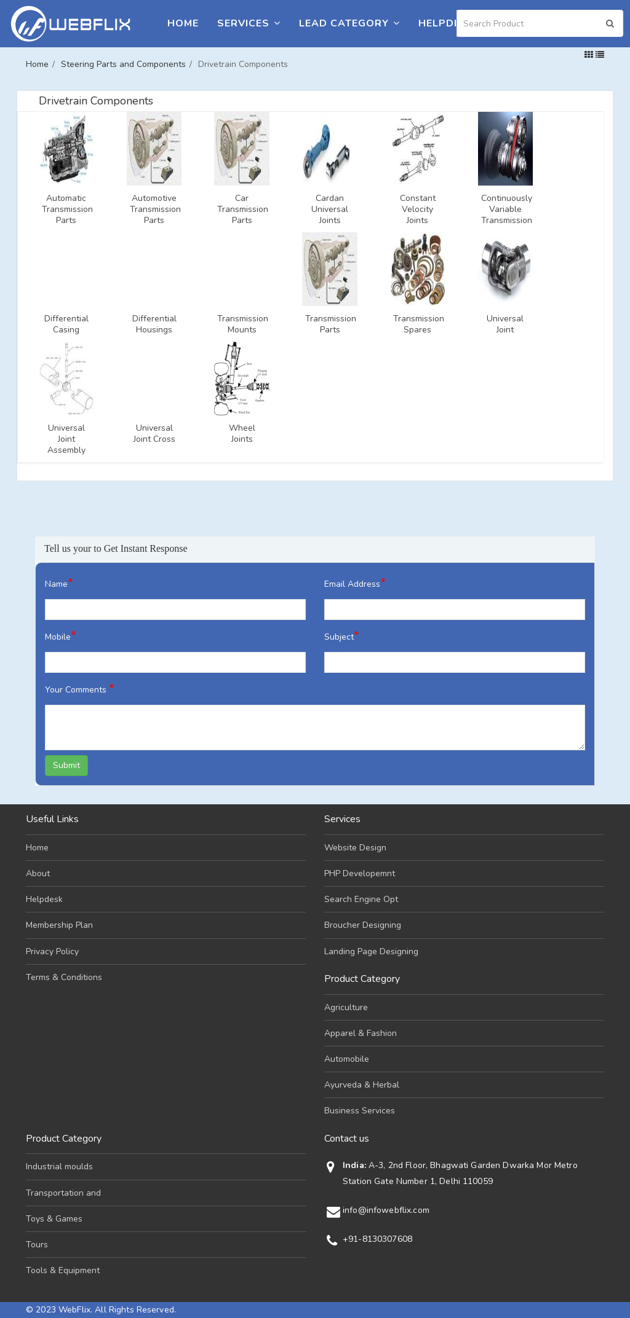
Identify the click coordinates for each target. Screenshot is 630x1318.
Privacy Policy (52, 951)
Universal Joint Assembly (66, 439)
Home (183, 23)
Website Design (355, 847)
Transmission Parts (329, 324)
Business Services (359, 1110)
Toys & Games (54, 1219)
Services (249, 23)
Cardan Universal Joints (329, 209)
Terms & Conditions (64, 977)
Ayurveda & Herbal (361, 1085)
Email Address (355, 583)
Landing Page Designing (371, 951)
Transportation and (63, 1193)
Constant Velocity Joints (418, 209)
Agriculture (346, 1007)
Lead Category (349, 23)
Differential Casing (66, 324)
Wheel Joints (242, 434)
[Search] (540, 23)
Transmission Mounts (241, 324)
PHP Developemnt (359, 873)
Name (59, 583)
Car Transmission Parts (241, 209)
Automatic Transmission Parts (66, 209)
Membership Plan (59, 925)
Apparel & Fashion (360, 1033)
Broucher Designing (362, 925)
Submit (66, 765)
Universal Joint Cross (154, 434)
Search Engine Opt (361, 899)
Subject (341, 635)
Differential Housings (154, 324)
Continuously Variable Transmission (505, 209)
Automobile (346, 1059)
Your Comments (79, 688)
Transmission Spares (417, 324)
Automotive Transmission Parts (154, 209)
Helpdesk (446, 23)
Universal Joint (505, 324)
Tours (37, 1244)
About (38, 873)
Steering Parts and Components (123, 64)
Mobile (60, 635)
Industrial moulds (59, 1166)
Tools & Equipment (63, 1270)
